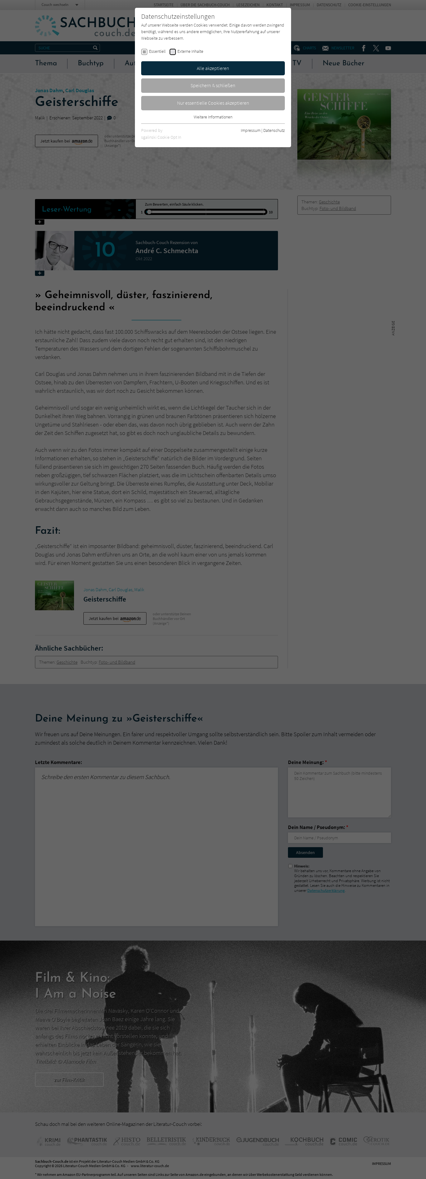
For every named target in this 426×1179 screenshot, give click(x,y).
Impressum (250, 130)
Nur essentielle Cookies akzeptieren (213, 103)
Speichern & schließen (213, 85)
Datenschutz (274, 130)
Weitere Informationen (213, 117)
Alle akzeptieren (213, 68)
